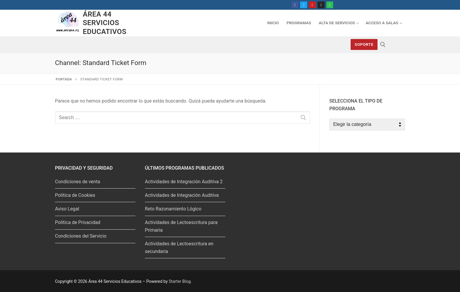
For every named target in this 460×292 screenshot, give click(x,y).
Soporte (364, 44)
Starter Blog (180, 281)
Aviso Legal (67, 209)
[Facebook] (294, 4)
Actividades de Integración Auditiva (182, 195)
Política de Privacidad (77, 222)
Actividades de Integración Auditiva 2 (184, 181)
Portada (64, 79)
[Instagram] (321, 4)
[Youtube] (312, 4)
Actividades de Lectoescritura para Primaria (181, 226)
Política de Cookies (75, 195)
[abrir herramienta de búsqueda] (383, 44)
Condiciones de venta (77, 181)
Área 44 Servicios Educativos (104, 22)
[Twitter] (303, 4)
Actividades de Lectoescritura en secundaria (179, 247)
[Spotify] (329, 4)
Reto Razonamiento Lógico (173, 209)
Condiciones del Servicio (80, 236)
